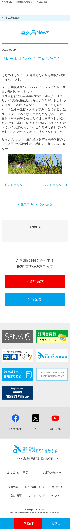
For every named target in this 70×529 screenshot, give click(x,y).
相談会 (35, 299)
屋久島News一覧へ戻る (35, 204)
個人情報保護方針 (35, 487)
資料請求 (35, 281)
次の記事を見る (55, 185)
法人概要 (16, 495)
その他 (55, 495)
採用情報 (13, 487)
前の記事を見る (14, 185)
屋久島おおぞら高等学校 (31, 8)
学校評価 (57, 487)
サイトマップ (36, 495)
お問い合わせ (52, 472)
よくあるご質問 (17, 472)
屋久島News (12, 17)
